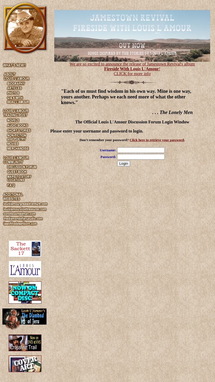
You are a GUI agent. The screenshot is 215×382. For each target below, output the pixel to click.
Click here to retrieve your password (157, 140)
